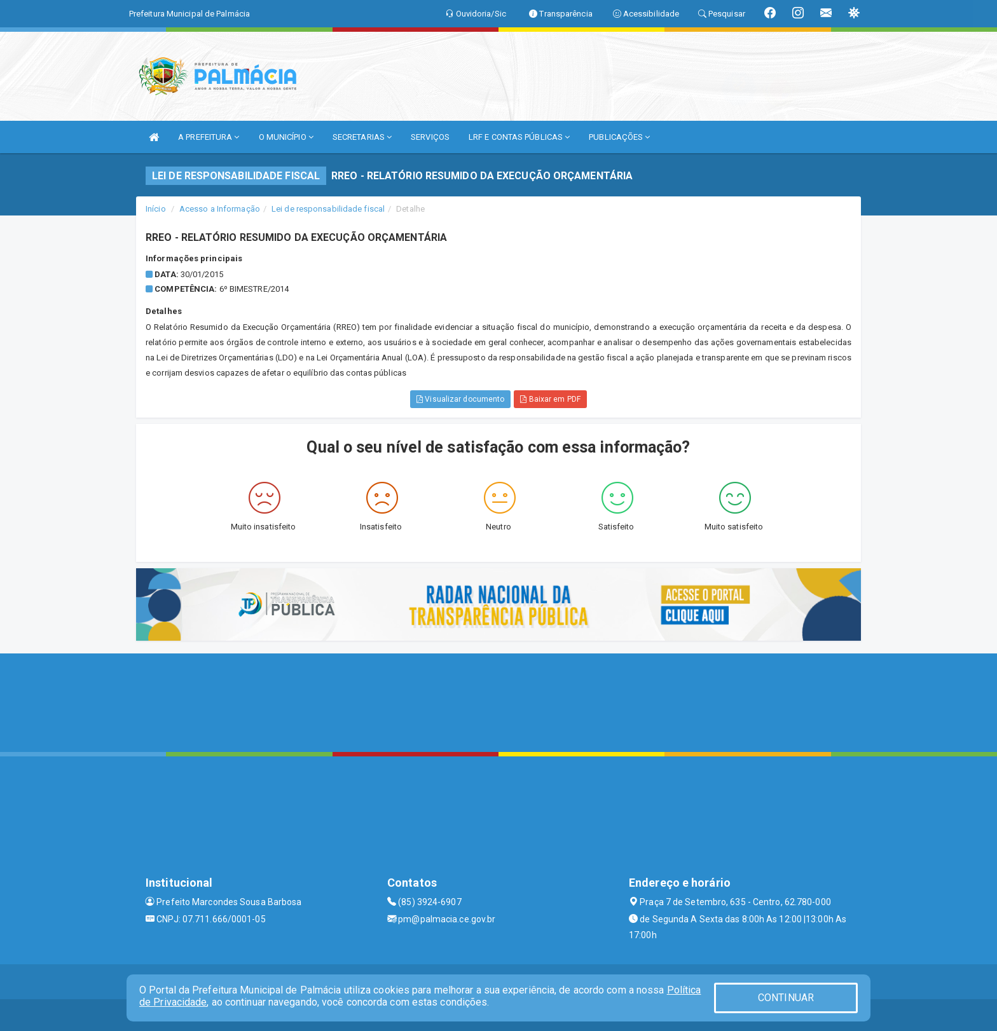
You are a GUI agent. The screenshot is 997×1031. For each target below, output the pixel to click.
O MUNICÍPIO (286, 137)
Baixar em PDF (550, 399)
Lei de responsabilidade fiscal (328, 209)
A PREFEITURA (208, 137)
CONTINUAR (786, 998)
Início (156, 209)
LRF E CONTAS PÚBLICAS (519, 137)
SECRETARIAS (362, 137)
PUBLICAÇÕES (619, 137)
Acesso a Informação (219, 209)
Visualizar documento (460, 399)
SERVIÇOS (430, 137)
